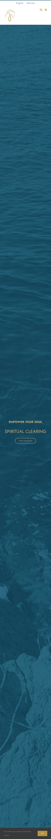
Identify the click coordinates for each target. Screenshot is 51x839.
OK (42, 833)
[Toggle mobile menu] (46, 9)
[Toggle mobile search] (41, 9)
